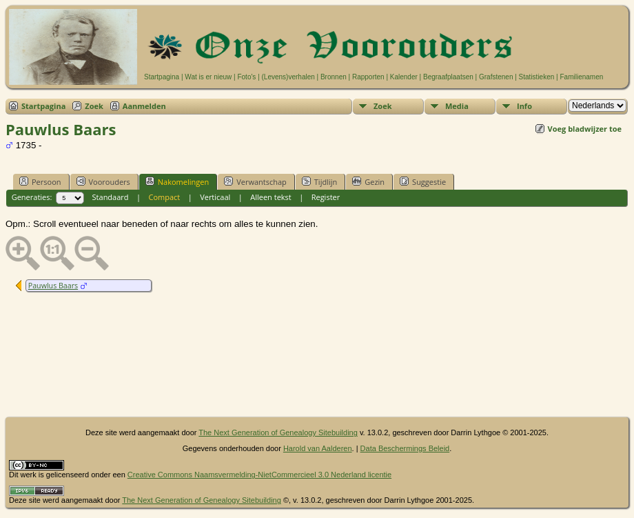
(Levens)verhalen (288, 77)
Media (457, 106)
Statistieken (537, 77)
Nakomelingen (177, 181)
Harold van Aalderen (317, 448)
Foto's (246, 77)
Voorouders (103, 181)
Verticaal (215, 197)
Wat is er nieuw (208, 77)
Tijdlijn (319, 181)
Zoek (94, 106)
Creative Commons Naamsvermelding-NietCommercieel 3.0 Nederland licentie (259, 474)
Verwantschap (255, 181)
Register (325, 197)
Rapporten (368, 77)
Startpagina (161, 77)
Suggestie (423, 181)
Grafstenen (496, 77)
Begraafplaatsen (448, 77)
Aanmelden (144, 106)
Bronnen (333, 77)
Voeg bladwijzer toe (585, 128)
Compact (164, 197)
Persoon (40, 181)
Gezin (368, 181)
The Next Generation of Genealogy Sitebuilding (278, 432)
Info (524, 106)
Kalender (404, 77)
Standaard (110, 197)
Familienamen (581, 77)
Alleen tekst (271, 197)
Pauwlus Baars (53, 285)
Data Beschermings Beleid (405, 448)
